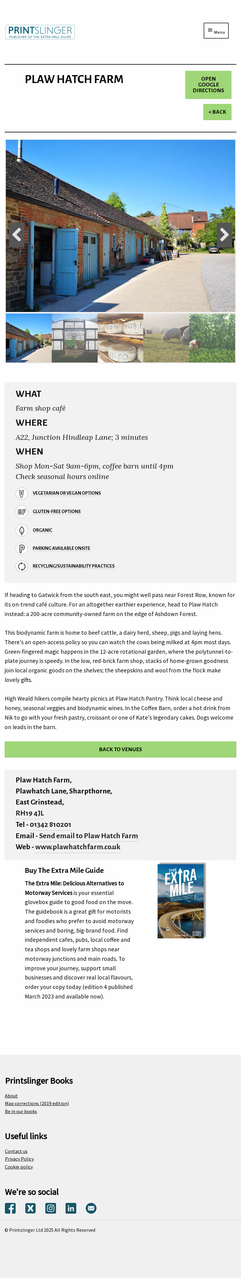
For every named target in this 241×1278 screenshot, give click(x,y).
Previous (16, 235)
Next (224, 235)
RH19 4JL (30, 813)
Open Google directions (208, 84)
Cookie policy (19, 1167)
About (11, 1096)
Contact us (16, 1151)
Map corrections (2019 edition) (37, 1103)
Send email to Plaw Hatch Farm (88, 836)
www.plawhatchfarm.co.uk (77, 847)
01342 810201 (50, 824)
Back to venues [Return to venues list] (120, 749)
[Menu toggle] (216, 31)
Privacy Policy (19, 1159)
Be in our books (21, 1111)
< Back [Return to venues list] (217, 112)
